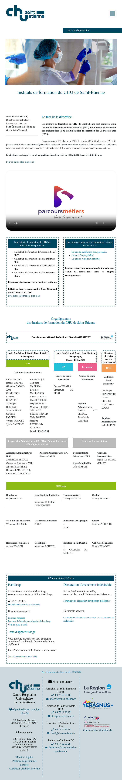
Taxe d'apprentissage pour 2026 (22, 656)
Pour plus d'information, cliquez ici (24, 295)
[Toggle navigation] (112, 13)
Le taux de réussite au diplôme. (86, 258)
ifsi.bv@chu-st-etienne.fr (62, 698)
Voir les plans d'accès (18, 624)
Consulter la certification (95, 730)
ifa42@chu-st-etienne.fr (63, 733)
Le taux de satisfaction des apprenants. (89, 252)
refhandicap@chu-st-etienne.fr (26, 604)
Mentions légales (24, 757)
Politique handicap (16, 618)
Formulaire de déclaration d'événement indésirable (86, 600)
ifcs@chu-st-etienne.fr (62, 716)
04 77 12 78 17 (63, 712)
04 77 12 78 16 (63, 695)
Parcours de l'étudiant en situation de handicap (29, 621)
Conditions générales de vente (24, 768)
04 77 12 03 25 (63, 743)
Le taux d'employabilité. (83, 255)
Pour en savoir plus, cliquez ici (20, 162)
